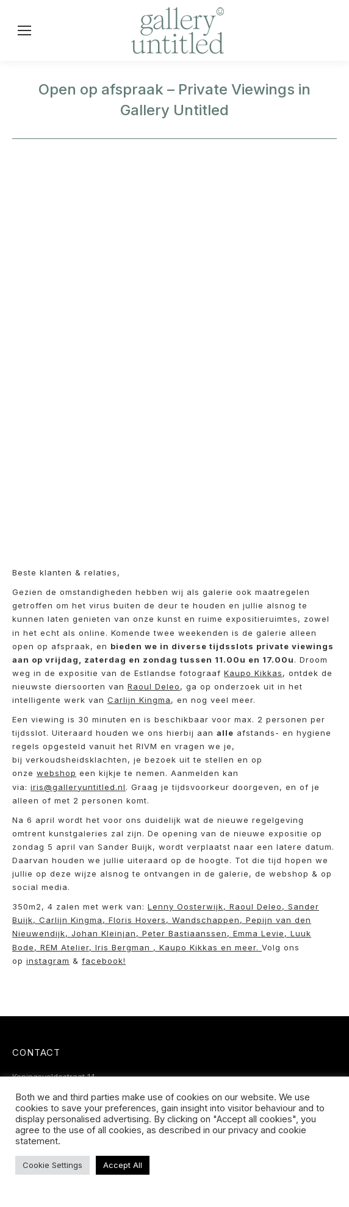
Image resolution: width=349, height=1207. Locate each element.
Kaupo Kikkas (253, 673)
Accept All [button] (122, 1165)
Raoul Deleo (154, 686)
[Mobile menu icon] (24, 30)
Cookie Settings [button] (52, 1165)
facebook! (104, 961)
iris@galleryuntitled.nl (78, 787)
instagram (48, 961)
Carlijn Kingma (139, 700)
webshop (56, 773)
